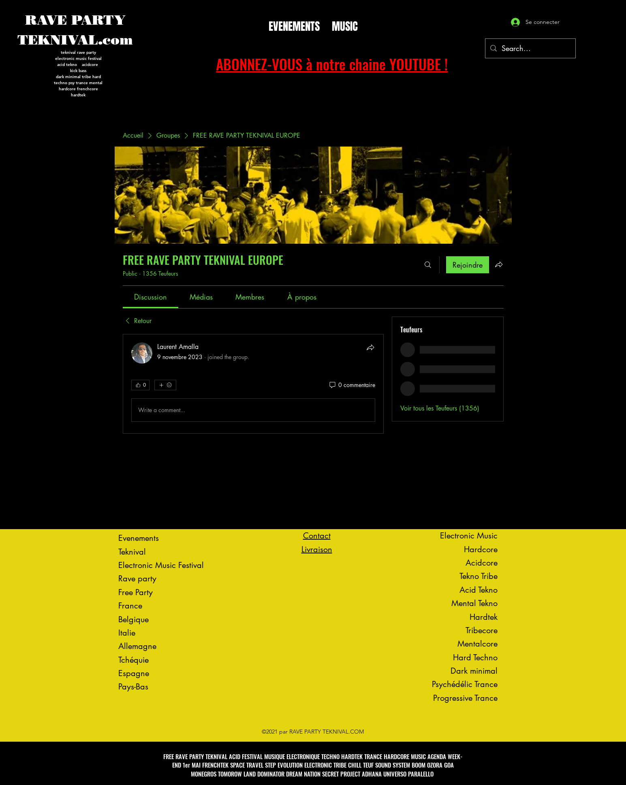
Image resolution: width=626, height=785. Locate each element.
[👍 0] (140, 385)
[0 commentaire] (351, 385)
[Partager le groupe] (499, 264)
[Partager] (370, 347)
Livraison (316, 549)
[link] (150, 297)
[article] (253, 384)
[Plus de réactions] (165, 385)
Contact (317, 535)
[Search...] (530, 48)
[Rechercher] (428, 264)
